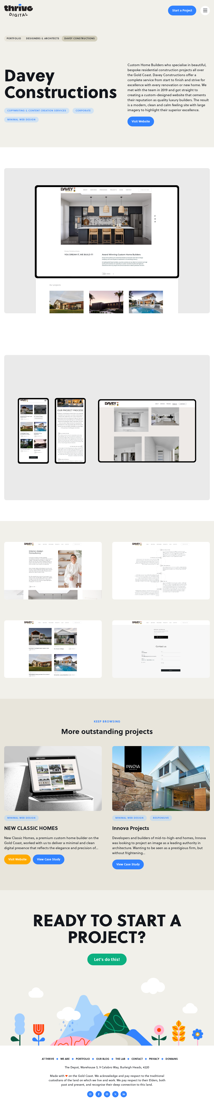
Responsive (161, 817)
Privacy (154, 1059)
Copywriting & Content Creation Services (36, 110)
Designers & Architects (42, 38)
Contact (137, 1059)
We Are (65, 1059)
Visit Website (141, 121)
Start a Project (182, 10)
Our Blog (102, 1059)
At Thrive (48, 1059)
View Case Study (48, 859)
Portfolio (14, 38)
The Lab (120, 1059)
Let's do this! (107, 959)
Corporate (83, 110)
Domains (172, 1059)
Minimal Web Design (21, 119)
